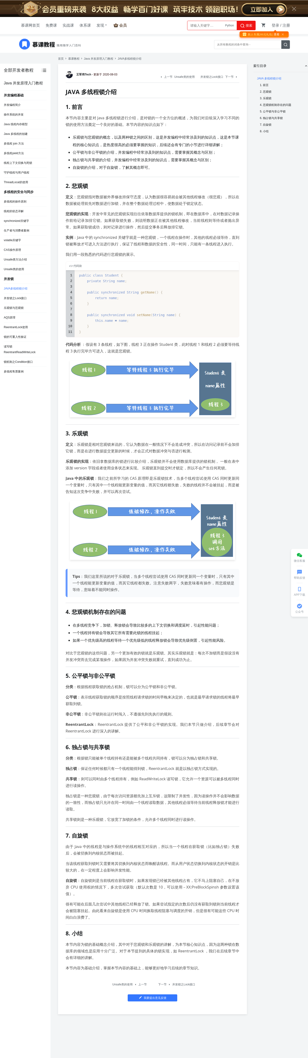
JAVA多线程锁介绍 (15, 288)
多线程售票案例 (14, 371)
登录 (275, 25)
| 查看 (275, 34)
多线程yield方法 (14, 153)
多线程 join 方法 (14, 143)
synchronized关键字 (16, 221)
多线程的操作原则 (15, 201)
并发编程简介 (12, 105)
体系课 (85, 25)
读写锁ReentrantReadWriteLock (20, 349)
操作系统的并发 (14, 114)
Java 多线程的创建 (16, 134)
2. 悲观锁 (265, 91)
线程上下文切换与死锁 (18, 163)
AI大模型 (228, 25)
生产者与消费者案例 (16, 230)
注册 (286, 25)
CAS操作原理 (12, 250)
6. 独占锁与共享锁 (271, 118)
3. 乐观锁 (265, 98)
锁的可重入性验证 (15, 337)
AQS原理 (9, 317)
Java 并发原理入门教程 (98, 58)
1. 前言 (264, 85)
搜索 (246, 25)
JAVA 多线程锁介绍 (269, 78)
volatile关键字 (12, 240)
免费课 (51, 25)
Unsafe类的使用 (14, 269)
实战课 (68, 25)
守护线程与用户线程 (16, 172)
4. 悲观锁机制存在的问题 (275, 105)
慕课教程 (74, 58)
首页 (61, 58)
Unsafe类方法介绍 (15, 259)
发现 (102, 25)
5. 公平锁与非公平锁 (273, 111)
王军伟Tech (79, 74)
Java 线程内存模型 (16, 124)
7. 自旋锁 (265, 124)
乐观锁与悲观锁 (14, 308)
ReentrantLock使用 (16, 327)
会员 (123, 25)
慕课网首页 (30, 25)
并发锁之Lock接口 (15, 298)
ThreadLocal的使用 (16, 182)
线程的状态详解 (14, 211)
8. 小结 (264, 131)
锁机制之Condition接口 (18, 362)
